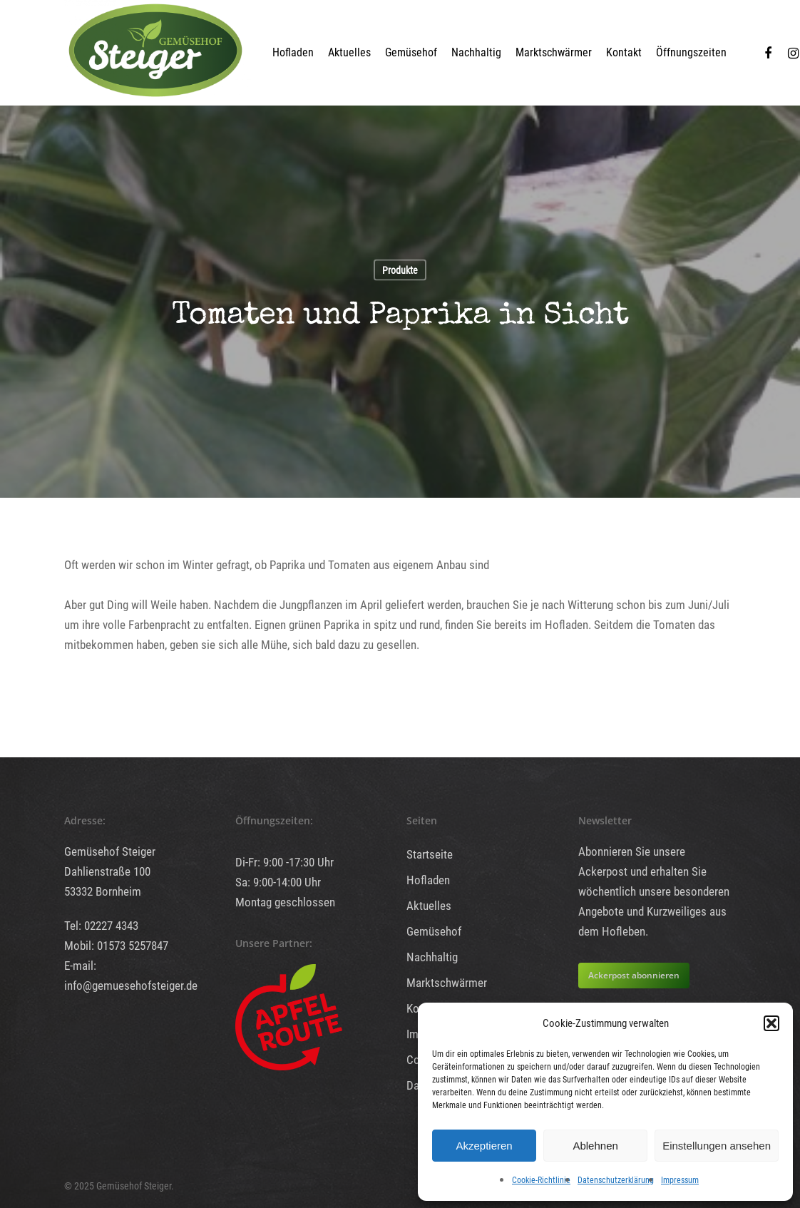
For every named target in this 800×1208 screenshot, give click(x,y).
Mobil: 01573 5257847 (116, 945)
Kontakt (624, 52)
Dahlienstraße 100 (107, 871)
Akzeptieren (484, 1146)
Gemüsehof (411, 52)
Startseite (429, 854)
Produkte (400, 270)
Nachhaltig (476, 52)
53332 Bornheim (102, 891)
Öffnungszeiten (691, 52)
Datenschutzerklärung (616, 1180)
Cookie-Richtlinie (541, 1180)
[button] (771, 1023)
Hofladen (293, 52)
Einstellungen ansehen (716, 1146)
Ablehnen (595, 1146)
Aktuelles (349, 52)
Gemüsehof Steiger (109, 851)
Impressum (680, 1180)
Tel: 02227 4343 (101, 925)
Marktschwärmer (554, 52)
